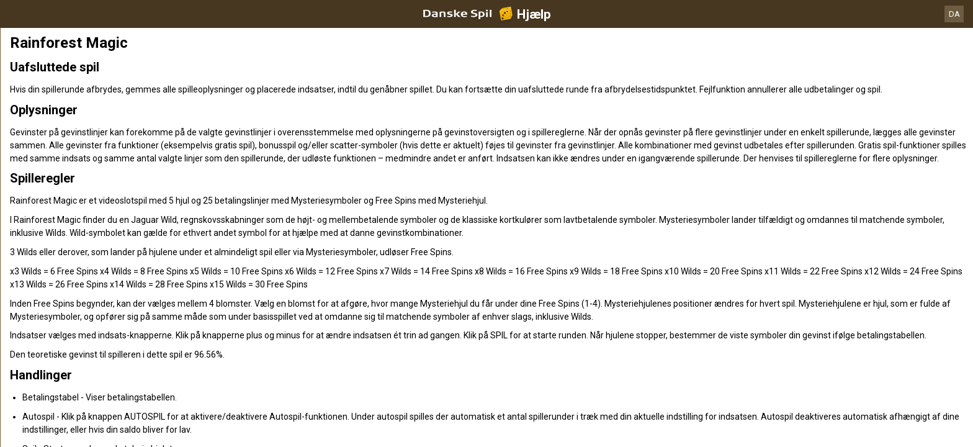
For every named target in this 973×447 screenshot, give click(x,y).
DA (954, 14)
